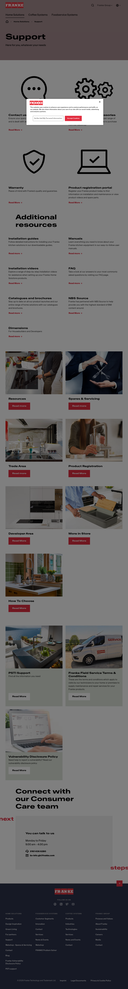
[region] (64, 112)
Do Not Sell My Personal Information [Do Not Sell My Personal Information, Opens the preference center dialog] (48, 118)
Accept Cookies (73, 118)
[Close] (99, 102)
